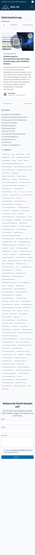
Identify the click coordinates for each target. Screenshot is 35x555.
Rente (17, 301)
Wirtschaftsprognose (8, 382)
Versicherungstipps (23, 373)
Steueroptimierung (19, 323)
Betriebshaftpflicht (7, 166)
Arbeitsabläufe (6, 160)
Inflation (12, 248)
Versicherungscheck (8, 370)
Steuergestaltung (7, 317)
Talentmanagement (26, 329)
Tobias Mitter (11, 93)
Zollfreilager (5, 389)
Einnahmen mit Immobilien (9, 185)
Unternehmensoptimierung (22, 342)
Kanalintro (30, 257)
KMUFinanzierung (21, 263)
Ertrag (15, 191)
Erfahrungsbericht (18, 188)
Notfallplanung (20, 285)
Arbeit (13, 157)
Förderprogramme (21, 217)
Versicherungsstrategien (9, 373)
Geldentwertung (27, 220)
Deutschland (15, 173)
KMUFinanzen (10, 263)
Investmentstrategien (8, 257)
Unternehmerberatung (8, 351)
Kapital (4, 260)
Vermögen (28, 354)
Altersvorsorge (20, 154)
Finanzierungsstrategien (9, 207)
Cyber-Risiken (6, 173)
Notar (3, 285)
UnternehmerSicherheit (23, 351)
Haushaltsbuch (21, 245)
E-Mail (3, 427)
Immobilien (5, 248)
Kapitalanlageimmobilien (14, 260)
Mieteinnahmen (6, 276)
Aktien (13, 154)
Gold (15, 242)
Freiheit (30, 217)
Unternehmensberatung (8, 332)
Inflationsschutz (6, 251)
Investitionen (13, 254)
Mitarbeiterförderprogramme (10, 282)
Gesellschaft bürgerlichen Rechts (11, 235)
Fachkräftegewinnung (8, 198)
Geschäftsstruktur (18, 232)
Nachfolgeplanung (25, 282)
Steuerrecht (15, 326)
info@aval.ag (22, 1)
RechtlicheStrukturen (8, 298)
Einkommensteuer (24, 179)
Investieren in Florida (25, 251)
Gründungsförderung (24, 242)
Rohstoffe (16, 304)
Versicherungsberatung (8, 367)
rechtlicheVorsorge (21, 298)
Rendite (11, 301)
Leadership (18, 270)
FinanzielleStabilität (7, 204)
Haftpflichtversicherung (8, 245)
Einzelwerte (22, 185)
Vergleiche (21, 354)
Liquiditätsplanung (20, 273)
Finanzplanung (15, 210)
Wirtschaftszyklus (7, 386)
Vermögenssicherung (20, 360)
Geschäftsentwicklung (8, 229)
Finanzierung (18, 204)
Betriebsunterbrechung (8, 170)
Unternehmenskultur (8, 342)
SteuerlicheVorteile (7, 323)
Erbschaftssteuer (7, 188)
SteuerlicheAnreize (22, 320)
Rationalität (19, 295)
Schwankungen (6, 310)
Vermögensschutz (7, 360)
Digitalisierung (6, 179)
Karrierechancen (28, 260)
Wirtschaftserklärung (21, 379)
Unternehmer (5, 348)
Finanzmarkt (5, 210)
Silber (14, 310)
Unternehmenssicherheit (9, 345)
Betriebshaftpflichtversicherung (23, 166)
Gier (31, 238)
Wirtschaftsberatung (8, 379)
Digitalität (14, 179)
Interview (15, 251)
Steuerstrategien (6, 329)
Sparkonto (5, 314)
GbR (3, 220)
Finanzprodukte (25, 210)
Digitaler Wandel (21, 176)
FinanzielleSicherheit (20, 201)
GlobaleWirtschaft (7, 242)
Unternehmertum (7, 354)
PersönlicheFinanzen (8, 295)
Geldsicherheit (23, 223)
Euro (23, 191)
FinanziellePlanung (7, 201)
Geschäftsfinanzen (21, 229)
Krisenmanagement (7, 270)
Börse (30, 170)
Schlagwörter (14, 25)
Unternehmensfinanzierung (9, 339)
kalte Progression (21, 257)
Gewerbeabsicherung (9, 53)
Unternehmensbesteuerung (25, 332)
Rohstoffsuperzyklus (27, 304)
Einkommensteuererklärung (10, 182)
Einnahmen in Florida (25, 182)
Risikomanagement (25, 301)
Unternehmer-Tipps (16, 348)
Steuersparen (24, 326)
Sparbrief (20, 310)
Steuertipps (16, 329)
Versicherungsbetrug (23, 367)
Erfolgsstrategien (7, 191)
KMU (3, 263)
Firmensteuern (6, 213)
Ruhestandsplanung (7, 307)
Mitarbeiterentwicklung (8, 279)
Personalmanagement (22, 292)
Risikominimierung (7, 304)
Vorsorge (19, 376)
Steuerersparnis (23, 314)
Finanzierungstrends (23, 207)
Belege (20, 160)
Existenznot (5, 195)
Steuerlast (16, 317)
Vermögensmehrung (20, 357)
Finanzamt (19, 198)
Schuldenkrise (27, 307)
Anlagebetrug (6, 157)
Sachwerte (18, 307)
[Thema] (33, 2)
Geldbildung (17, 220)
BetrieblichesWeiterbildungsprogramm (13, 163)
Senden (17, 457)
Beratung (26, 160)
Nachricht (4, 435)
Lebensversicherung (8, 273)
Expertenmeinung (27, 195)
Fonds (13, 213)
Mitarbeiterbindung (17, 276)
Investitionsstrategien (24, 254)
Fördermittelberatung (8, 217)
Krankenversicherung (8, 267)
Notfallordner (10, 285)
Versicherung (20, 364)
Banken (14, 160)
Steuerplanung (6, 326)
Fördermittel (20, 213)
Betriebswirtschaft (22, 170)
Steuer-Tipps (13, 314)
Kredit (17, 267)
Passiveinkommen (7, 288)
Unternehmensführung (25, 339)
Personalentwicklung (8, 292)
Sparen (26, 310)
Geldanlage (9, 220)
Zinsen (29, 386)
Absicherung (5, 154)
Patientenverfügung (19, 288)
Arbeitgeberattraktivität (23, 157)
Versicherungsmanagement (23, 370)
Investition (5, 254)
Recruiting (5, 301)
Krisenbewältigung (26, 267)
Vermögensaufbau (7, 357)
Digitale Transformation (8, 176)
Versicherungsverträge (8, 376)
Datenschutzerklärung (19, 450)
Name (3, 419)
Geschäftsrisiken (6, 232)
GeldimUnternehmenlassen (9, 223)
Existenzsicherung (15, 195)
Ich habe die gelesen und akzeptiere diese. (18, 451)
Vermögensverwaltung (8, 364)
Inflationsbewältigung (22, 248)
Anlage (28, 154)
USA (14, 354)
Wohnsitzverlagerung (20, 386)
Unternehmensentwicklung (9, 335)
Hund (28, 245)
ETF (20, 191)
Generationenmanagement (9, 226)
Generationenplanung (25, 226)
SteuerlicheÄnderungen (8, 320)
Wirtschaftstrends (21, 382)
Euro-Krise (30, 191)
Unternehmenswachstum (25, 345)
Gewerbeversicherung (22, 238)
